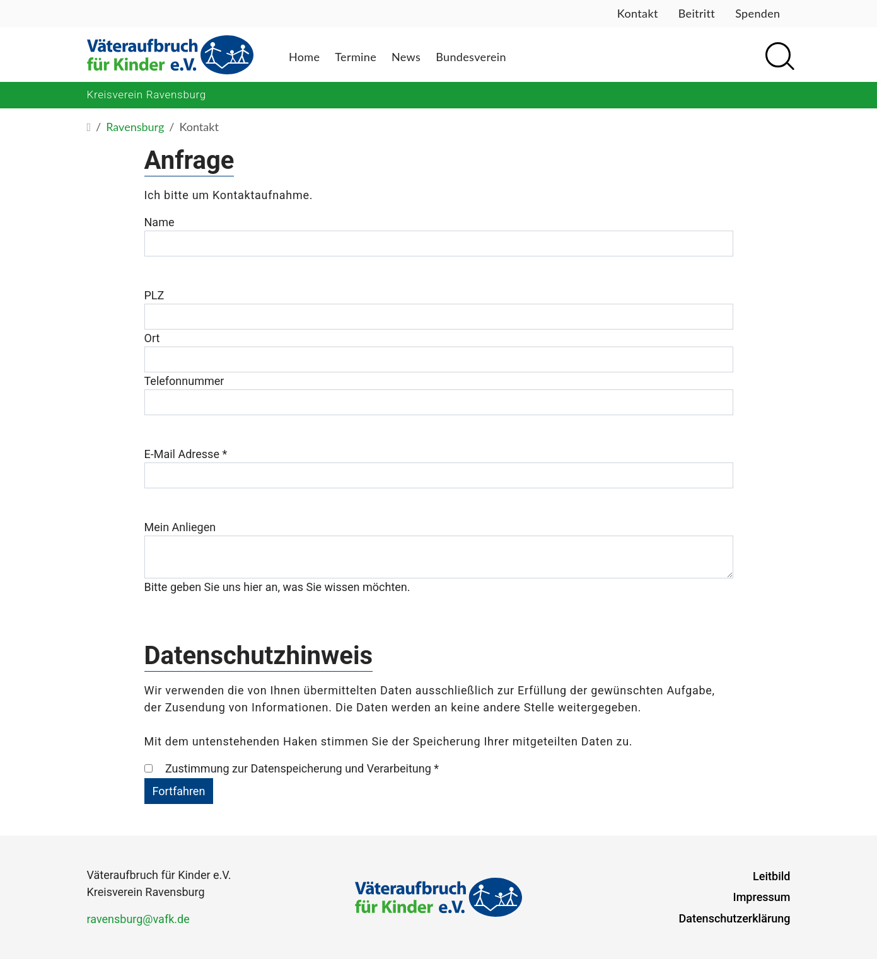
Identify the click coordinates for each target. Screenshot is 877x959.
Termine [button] (355, 57)
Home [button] (304, 57)
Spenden (757, 13)
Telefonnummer (184, 381)
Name (159, 222)
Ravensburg (135, 127)
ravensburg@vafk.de (138, 919)
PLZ (154, 295)
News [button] (406, 57)
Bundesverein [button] (471, 57)
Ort (152, 338)
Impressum (762, 897)
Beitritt (696, 13)
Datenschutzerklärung (735, 918)
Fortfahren (179, 791)
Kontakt (637, 13)
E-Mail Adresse (186, 454)
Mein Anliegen (180, 527)
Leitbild (771, 876)
